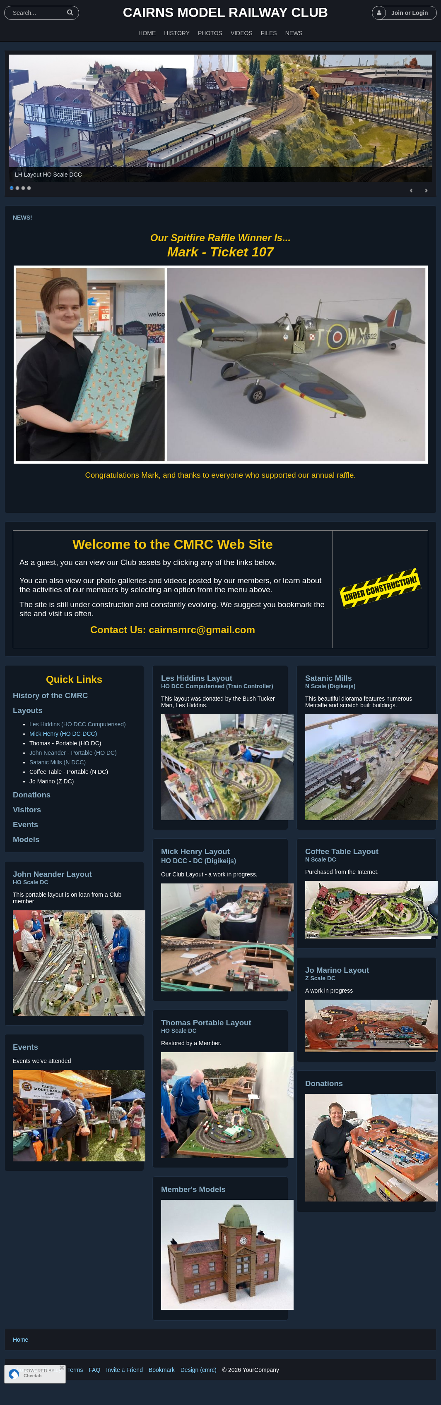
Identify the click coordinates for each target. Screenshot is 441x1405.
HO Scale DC (30, 882)
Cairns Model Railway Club (225, 12)
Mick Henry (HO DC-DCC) (63, 733)
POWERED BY (39, 1373)
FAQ (94, 1370)
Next (426, 190)
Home (20, 1339)
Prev (411, 190)
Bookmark (162, 1370)
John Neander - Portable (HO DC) (73, 752)
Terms (75, 1370)
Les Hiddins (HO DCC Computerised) (77, 724)
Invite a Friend (124, 1370)
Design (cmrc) (199, 1370)
